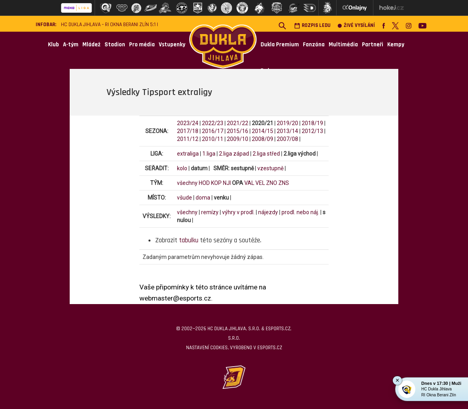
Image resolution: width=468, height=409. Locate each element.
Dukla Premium (280, 44)
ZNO (271, 183)
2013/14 (287, 131)
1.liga (208, 153)
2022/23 (212, 123)
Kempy (395, 44)
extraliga (188, 153)
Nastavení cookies (207, 347)
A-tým (70, 44)
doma (203, 197)
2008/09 (262, 139)
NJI (227, 183)
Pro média (142, 44)
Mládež (91, 44)
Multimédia (343, 44)
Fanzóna (314, 44)
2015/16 (237, 131)
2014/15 (262, 131)
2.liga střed (266, 153)
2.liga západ (234, 153)
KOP (216, 183)
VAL (249, 183)
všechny (187, 183)
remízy (210, 212)
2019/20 (287, 123)
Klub (53, 44)
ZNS (283, 183)
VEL (260, 183)
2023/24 (187, 123)
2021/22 (237, 123)
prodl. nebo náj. (300, 212)
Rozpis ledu (312, 25)
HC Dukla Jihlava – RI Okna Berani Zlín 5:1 (108, 24)
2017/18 (187, 131)
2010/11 (212, 139)
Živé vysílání (356, 25)
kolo (182, 168)
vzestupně (270, 168)
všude (184, 197)
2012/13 (312, 131)
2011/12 (187, 139)
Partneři (372, 44)
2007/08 (287, 139)
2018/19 (312, 123)
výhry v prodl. (238, 212)
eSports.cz (269, 347)
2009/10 (237, 139)
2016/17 (212, 131)
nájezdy (268, 212)
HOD (204, 183)
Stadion (115, 44)
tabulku (188, 240)
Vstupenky (172, 44)
